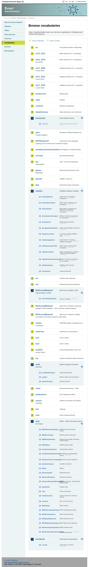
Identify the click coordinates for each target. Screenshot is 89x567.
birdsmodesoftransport (50, 216)
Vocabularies (9, 43)
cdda (37, 100)
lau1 (37, 338)
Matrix (44, 468)
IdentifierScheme (48, 464)
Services (7, 47)
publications (40, 394)
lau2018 (38, 350)
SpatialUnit (46, 487)
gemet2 (38, 179)
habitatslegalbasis (48, 240)
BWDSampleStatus (48, 439)
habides (38, 191)
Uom (43, 491)
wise (37, 421)
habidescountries (48, 234)
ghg (37, 185)
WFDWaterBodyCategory (50, 523)
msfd (37, 364)
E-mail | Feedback (11, 560)
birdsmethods (47, 209)
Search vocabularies (38, 40)
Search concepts (55, 40)
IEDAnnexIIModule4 (44, 314)
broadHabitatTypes (48, 373)
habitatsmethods (48, 252)
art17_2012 (40, 77)
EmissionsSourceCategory (50, 459)
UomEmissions (47, 496)
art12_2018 (40, 60)
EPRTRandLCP (42, 141)
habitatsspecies (47, 265)
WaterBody (46, 506)
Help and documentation (13, 22)
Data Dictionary (21, 18)
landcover (39, 332)
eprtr (37, 132)
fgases (38, 170)
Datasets (7, 26)
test (37, 409)
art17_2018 (40, 85)
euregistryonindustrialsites (47, 150)
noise (37, 388)
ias (36, 278)
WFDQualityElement (49, 519)
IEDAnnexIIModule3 (44, 306)
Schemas (7, 38)
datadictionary (41, 112)
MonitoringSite (47, 473)
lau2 (37, 344)
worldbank (40, 539)
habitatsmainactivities (49, 246)
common (39, 106)
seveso (38, 401)
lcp (36, 358)
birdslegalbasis (47, 197)
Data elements (9, 34)
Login (66, 1)
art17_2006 (40, 68)
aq (36, 47)
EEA (13, 1)
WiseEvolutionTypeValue (50, 527)
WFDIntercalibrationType (50, 510)
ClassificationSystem (49, 449)
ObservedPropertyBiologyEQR (50, 481)
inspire (38, 323)
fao (36, 162)
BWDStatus (46, 445)
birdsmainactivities (48, 203)
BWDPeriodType (47, 435)
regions (44, 377)
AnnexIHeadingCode (49, 298)
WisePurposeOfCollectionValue (50, 532)
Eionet (13, 18)
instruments (46, 271)
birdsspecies (46, 222)
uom (37, 415)
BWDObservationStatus (50, 429)
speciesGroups (47, 381)
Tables (6, 30)
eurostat (39, 156)
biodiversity (40, 94)
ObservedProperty (48, 477)
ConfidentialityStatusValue (50, 454)
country (44, 545)
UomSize (45, 501)
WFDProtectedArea (48, 514)
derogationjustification (50, 228)
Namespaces (9, 51)
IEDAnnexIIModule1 (44, 290)
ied (36, 284)
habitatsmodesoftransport (50, 259)
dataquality (40, 118)
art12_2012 (40, 53)
